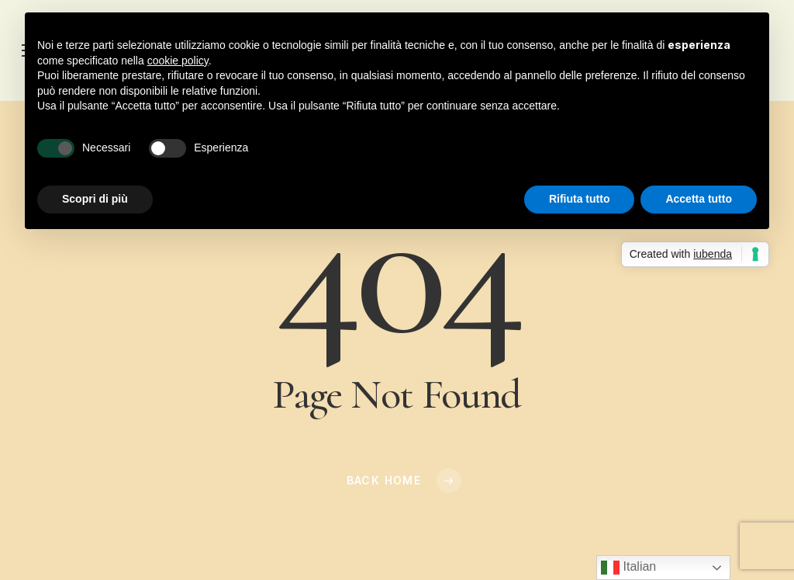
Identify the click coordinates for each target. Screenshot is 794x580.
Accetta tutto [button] (698, 199)
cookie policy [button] (178, 60)
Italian (628, 567)
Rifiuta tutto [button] (579, 199)
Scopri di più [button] (95, 199)
